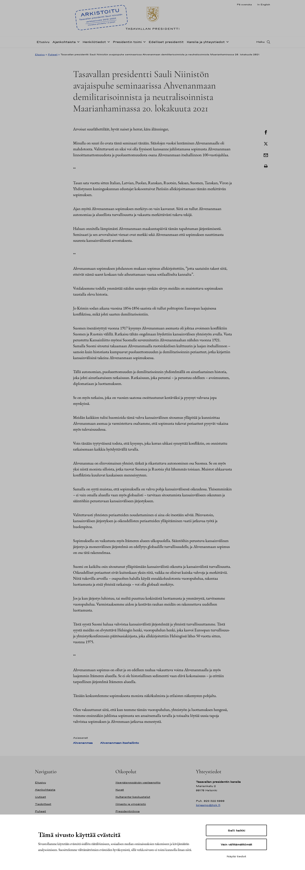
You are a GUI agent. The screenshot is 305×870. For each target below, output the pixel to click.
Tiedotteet (43, 804)
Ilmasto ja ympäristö (130, 804)
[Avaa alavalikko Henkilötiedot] (108, 42)
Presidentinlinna (127, 811)
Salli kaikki (236, 830)
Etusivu (43, 43)
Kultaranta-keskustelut (132, 797)
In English (263, 4)
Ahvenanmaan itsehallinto (119, 743)
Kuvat (119, 789)
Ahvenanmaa (83, 743)
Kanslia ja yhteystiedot (206, 43)
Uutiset (40, 797)
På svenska (244, 4)
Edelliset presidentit (166, 43)
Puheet (52, 54)
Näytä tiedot (236, 856)
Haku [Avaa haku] (260, 43)
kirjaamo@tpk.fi (208, 805)
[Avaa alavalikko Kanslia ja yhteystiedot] (227, 42)
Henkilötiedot (94, 43)
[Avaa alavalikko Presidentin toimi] (144, 42)
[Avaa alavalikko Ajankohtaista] (77, 42)
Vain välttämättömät (236, 844)
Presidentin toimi (127, 43)
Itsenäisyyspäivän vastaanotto (138, 782)
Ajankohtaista (64, 43)
